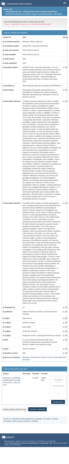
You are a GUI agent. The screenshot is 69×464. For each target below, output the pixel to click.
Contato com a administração (12, 445)
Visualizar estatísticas (37, 409)
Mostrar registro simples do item (14, 409)
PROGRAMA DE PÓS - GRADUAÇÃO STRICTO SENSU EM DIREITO (31, 12)
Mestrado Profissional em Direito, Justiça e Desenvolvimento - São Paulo (34, 14)
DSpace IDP (8, 9)
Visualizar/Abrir (58, 402)
